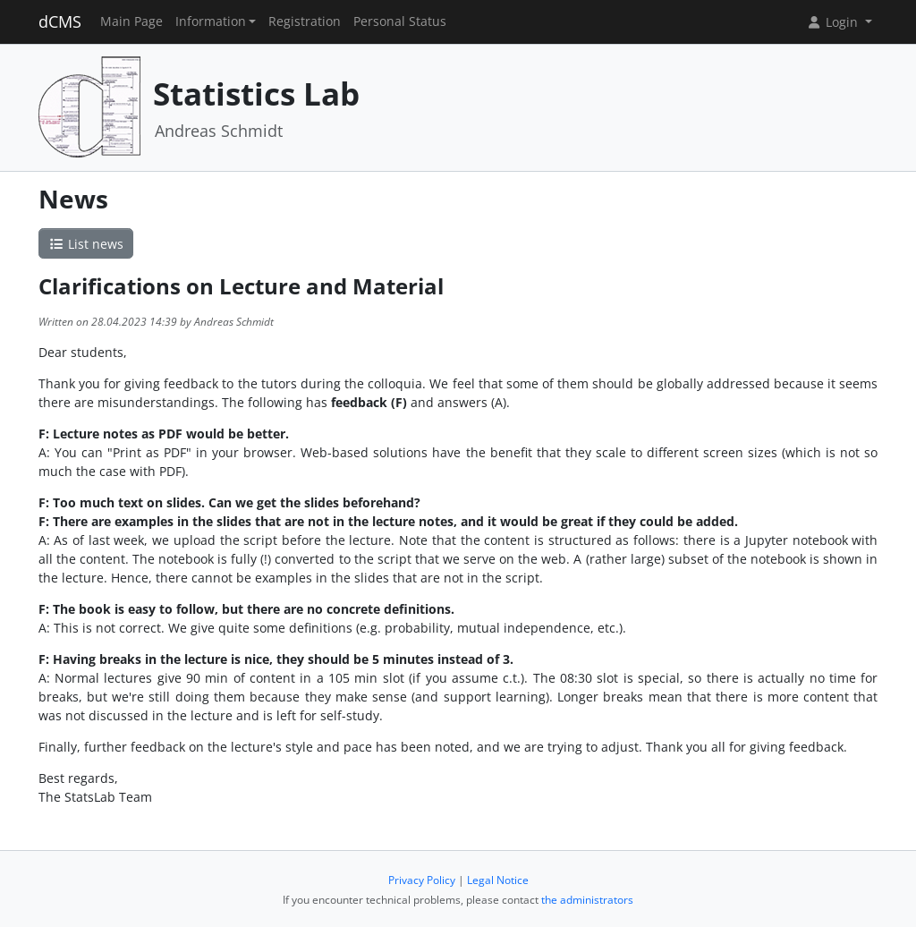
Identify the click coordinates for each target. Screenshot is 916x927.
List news (85, 243)
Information (210, 21)
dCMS (59, 21)
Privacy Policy (421, 880)
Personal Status (399, 21)
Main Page (131, 21)
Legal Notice (498, 880)
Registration (304, 21)
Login (833, 21)
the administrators (587, 899)
